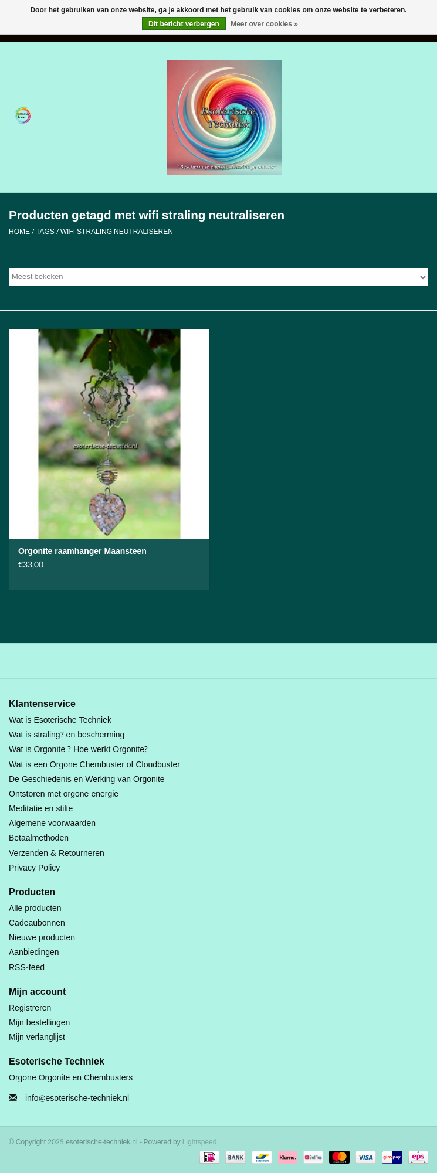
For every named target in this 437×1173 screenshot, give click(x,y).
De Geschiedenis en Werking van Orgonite (87, 779)
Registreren (30, 1008)
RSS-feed (27, 967)
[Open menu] (23, 115)
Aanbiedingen (34, 952)
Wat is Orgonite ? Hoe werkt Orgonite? (78, 749)
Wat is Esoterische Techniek (60, 720)
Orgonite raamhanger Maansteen (82, 551)
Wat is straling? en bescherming (66, 734)
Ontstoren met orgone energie (63, 794)
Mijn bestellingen (39, 1022)
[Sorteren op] (218, 277)
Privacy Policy (34, 868)
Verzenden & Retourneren (56, 853)
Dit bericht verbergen (183, 24)
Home (19, 231)
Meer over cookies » (264, 24)
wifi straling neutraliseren (116, 231)
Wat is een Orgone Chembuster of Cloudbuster (94, 764)
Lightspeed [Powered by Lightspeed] (199, 1141)
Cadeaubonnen (37, 923)
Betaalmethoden (39, 838)
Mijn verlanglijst (37, 1037)
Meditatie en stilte (41, 808)
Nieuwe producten (42, 937)
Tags (45, 231)
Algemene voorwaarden (52, 823)
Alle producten (35, 908)
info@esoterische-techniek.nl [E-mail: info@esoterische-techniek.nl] (77, 1098)
